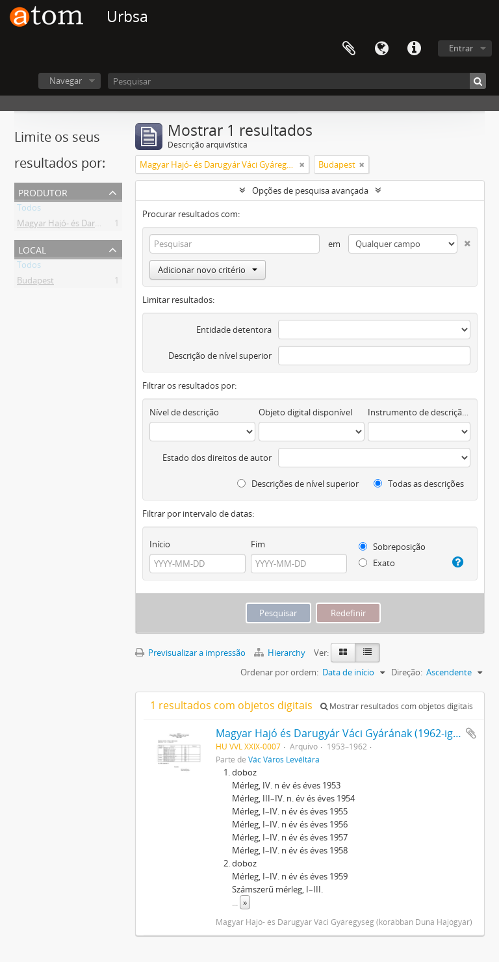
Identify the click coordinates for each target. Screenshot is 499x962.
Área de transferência (349, 48)
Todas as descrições (419, 483)
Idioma (381, 48)
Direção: (406, 672)
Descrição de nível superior (220, 355)
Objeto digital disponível (305, 412)
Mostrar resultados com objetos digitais (396, 706)
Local (32, 248)
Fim (258, 544)
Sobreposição (392, 546)
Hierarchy (280, 652)
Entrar (461, 48)
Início (159, 544)
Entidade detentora (234, 329)
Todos (29, 210)
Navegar (65, 80)
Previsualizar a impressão (190, 652)
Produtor (43, 191)
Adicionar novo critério (207, 270)
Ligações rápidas (414, 48)
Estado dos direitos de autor (217, 457)
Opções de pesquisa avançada (310, 190)
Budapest (35, 283)
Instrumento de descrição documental (419, 412)
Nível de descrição (184, 412)
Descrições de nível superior (298, 483)
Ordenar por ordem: (279, 672)
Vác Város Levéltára (284, 759)
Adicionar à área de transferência (471, 733)
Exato (377, 563)
